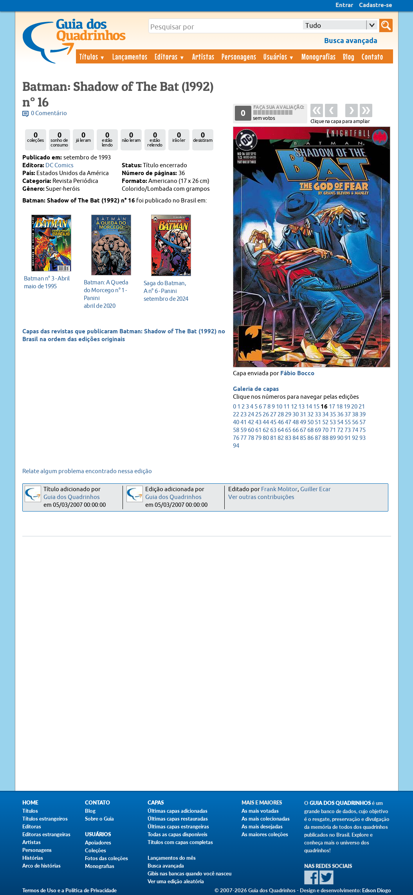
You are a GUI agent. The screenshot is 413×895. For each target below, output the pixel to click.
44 (266, 422)
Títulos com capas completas (180, 842)
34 (325, 414)
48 (295, 422)
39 (362, 414)
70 (325, 430)
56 (355, 422)
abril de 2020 (109, 293)
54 (340, 422)
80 (266, 438)
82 (281, 438)
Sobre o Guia (99, 818)
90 (340, 438)
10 (279, 406)
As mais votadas (260, 811)
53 (333, 422)
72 (340, 430)
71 (333, 430)
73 (347, 430)
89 (333, 438)
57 (362, 422)
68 (310, 430)
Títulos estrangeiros (45, 818)
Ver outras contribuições (261, 497)
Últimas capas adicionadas (177, 811)
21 (362, 406)
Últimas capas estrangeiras (178, 826)
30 (295, 414)
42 (251, 422)
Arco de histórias (41, 865)
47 (288, 422)
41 (243, 422)
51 (318, 422)
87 (318, 438)
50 (310, 422)
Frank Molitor (279, 489)
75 (362, 430)
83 (288, 438)
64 (281, 430)
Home (30, 803)
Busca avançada (166, 865)
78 (251, 438)
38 (355, 414)
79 (258, 438)
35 (333, 414)
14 (309, 406)
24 (251, 414)
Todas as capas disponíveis (177, 834)
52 (325, 422)
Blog (349, 56)
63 (273, 430)
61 (258, 430)
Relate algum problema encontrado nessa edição (87, 471)
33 (318, 414)
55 (347, 422)
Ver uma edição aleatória (176, 881)
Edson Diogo (376, 890)
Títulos (92, 56)
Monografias (318, 56)
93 (362, 438)
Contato (372, 56)
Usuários (279, 56)
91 (347, 438)
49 (303, 422)
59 (243, 430)
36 (340, 414)
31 (303, 414)
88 (325, 438)
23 (243, 414)
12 (294, 406)
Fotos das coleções (106, 858)
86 (310, 438)
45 (273, 422)
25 (258, 414)
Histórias (32, 858)
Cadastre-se (375, 5)
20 (354, 406)
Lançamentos (130, 56)
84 (295, 438)
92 (355, 438)
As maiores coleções (265, 834)
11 (286, 406)
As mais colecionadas (266, 818)
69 (318, 430)
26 (266, 414)
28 (281, 414)
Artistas (203, 56)
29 (288, 414)
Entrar (344, 5)
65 (288, 430)
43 (258, 422)
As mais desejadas (262, 826)
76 (236, 438)
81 (273, 438)
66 (295, 430)
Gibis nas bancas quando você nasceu (189, 873)
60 (251, 430)
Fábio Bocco (297, 374)
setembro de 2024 (169, 290)
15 (316, 406)
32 (310, 414)
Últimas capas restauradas (178, 818)
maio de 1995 (49, 282)
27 (273, 414)
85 (303, 438)
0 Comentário (49, 113)
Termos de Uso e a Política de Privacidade (69, 890)
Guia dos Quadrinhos (71, 497)
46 (281, 422)
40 (236, 422)
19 (347, 406)
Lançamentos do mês (172, 858)
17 (332, 406)
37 (347, 414)
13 (301, 406)
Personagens (239, 56)
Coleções (95, 850)
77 (243, 438)
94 (236, 446)
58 (236, 430)
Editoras (170, 56)
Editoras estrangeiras (46, 834)
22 (236, 414)
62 (266, 430)
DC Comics (59, 165)
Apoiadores (98, 842)
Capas (156, 803)
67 (303, 430)
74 (355, 430)
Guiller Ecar (315, 489)
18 (339, 406)
